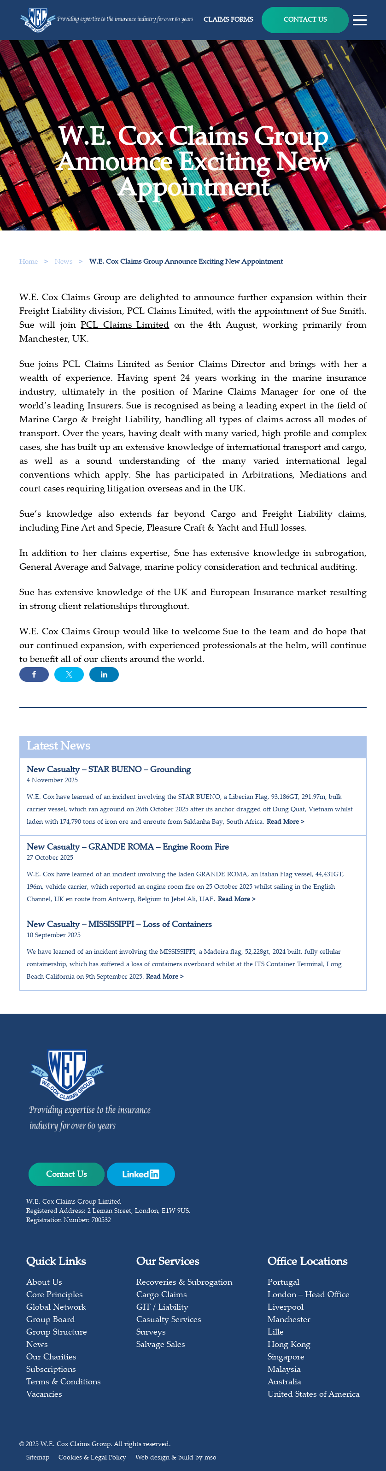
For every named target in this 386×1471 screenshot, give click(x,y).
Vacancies (44, 1395)
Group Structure (56, 1333)
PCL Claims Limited (125, 328)
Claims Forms (228, 20)
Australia (284, 1382)
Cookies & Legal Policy (92, 1458)
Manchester (289, 1320)
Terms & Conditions (63, 1382)
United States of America (314, 1395)
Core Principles (54, 1295)
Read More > (285, 822)
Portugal (283, 1283)
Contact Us (305, 20)
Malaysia (284, 1370)
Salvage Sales (160, 1345)
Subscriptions (51, 1370)
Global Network (56, 1308)
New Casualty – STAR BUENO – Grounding (109, 770)
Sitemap (37, 1458)
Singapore (286, 1357)
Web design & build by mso (175, 1458)
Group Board (50, 1320)
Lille (276, 1333)
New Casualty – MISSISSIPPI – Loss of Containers (119, 925)
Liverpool (286, 1308)
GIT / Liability (162, 1308)
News (64, 262)
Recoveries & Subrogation (184, 1283)
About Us (44, 1283)
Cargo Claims (161, 1295)
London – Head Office (309, 1295)
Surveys (151, 1333)
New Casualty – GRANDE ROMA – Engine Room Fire (128, 848)
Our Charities (51, 1357)
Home (28, 262)
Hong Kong (289, 1345)
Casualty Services (168, 1320)
